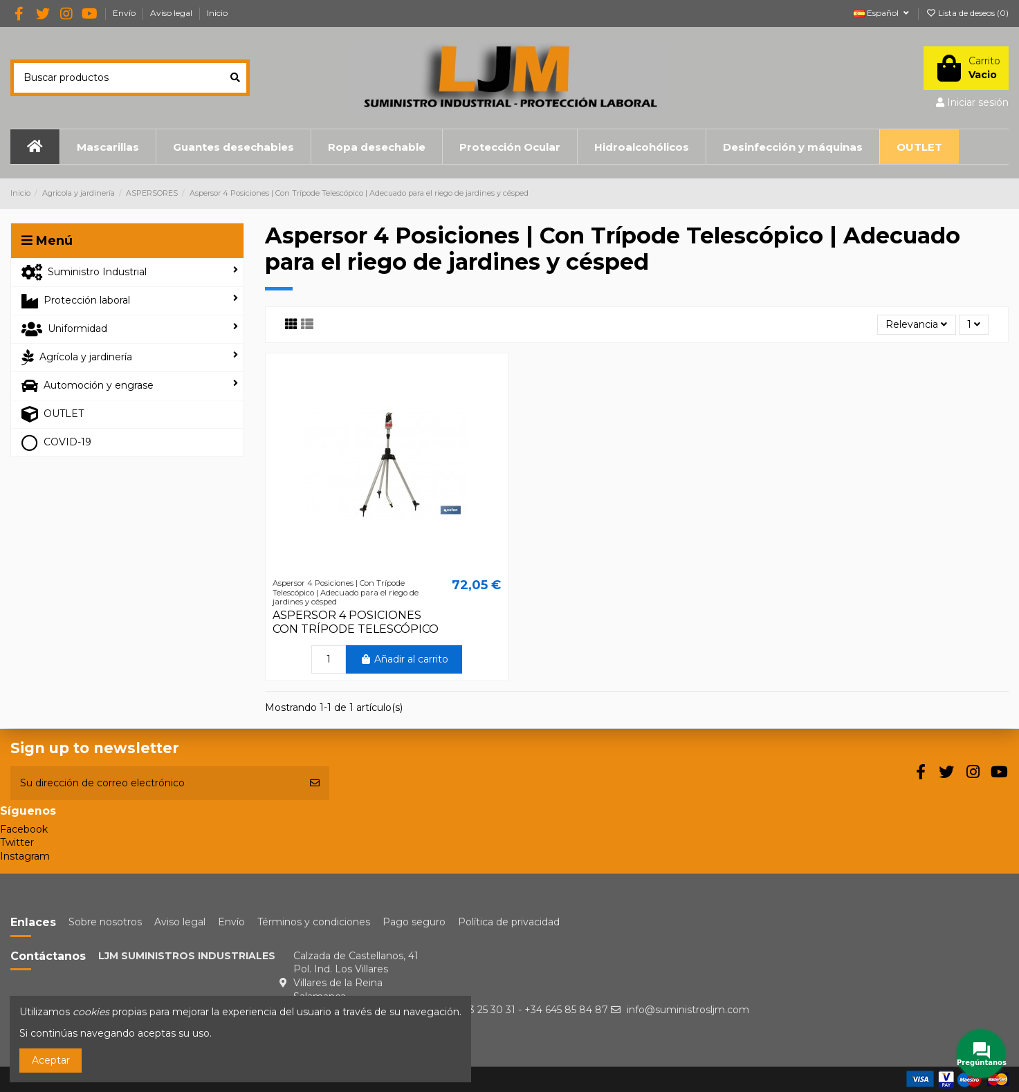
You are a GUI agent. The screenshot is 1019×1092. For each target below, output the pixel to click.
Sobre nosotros (105, 922)
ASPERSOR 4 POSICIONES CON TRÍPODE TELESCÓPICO (356, 622)
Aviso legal (172, 13)
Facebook (24, 829)
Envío (125, 13)
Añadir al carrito (404, 659)
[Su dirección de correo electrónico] (155, 783)
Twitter (17, 842)
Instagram (25, 856)
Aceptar (51, 1060)
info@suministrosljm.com (688, 1009)
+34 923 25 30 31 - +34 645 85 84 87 (522, 1009)
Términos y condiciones (313, 922)
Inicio (217, 13)
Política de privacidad (509, 922)
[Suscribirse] (314, 783)
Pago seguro (414, 922)
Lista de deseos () (967, 13)
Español (882, 13)
